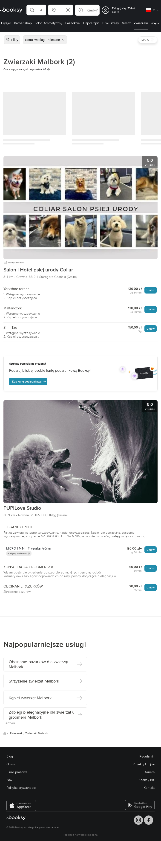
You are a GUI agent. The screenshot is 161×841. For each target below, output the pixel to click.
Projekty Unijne (144, 764)
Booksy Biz (146, 780)
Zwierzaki (16, 733)
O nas (10, 764)
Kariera (149, 772)
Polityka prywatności (21, 788)
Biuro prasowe (16, 772)
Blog (9, 756)
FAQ (9, 780)
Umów (151, 290)
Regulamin (147, 756)
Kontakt (149, 788)
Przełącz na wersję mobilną (80, 835)
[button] (36, 10)
